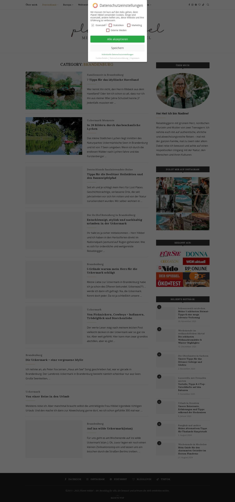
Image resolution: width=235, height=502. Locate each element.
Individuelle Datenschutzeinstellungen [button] (117, 54)
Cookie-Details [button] (102, 58)
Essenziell (98, 25)
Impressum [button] (134, 58)
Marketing (134, 25)
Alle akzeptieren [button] (117, 39)
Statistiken (116, 25)
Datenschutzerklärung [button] (119, 58)
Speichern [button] (117, 48)
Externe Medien (116, 30)
